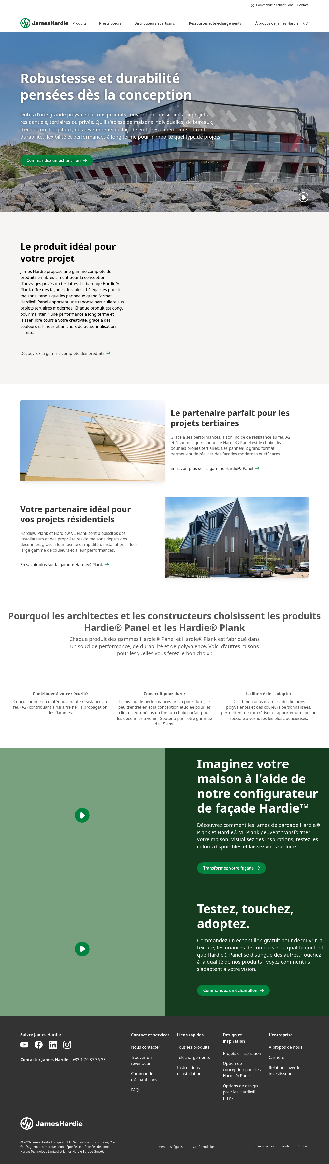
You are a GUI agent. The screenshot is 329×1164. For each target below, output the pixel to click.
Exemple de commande (272, 1146)
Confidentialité (203, 1147)
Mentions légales (170, 1147)
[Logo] (44, 23)
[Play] (303, 197)
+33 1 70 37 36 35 (89, 1059)
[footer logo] (164, 1123)
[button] (79, 23)
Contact (303, 1146)
